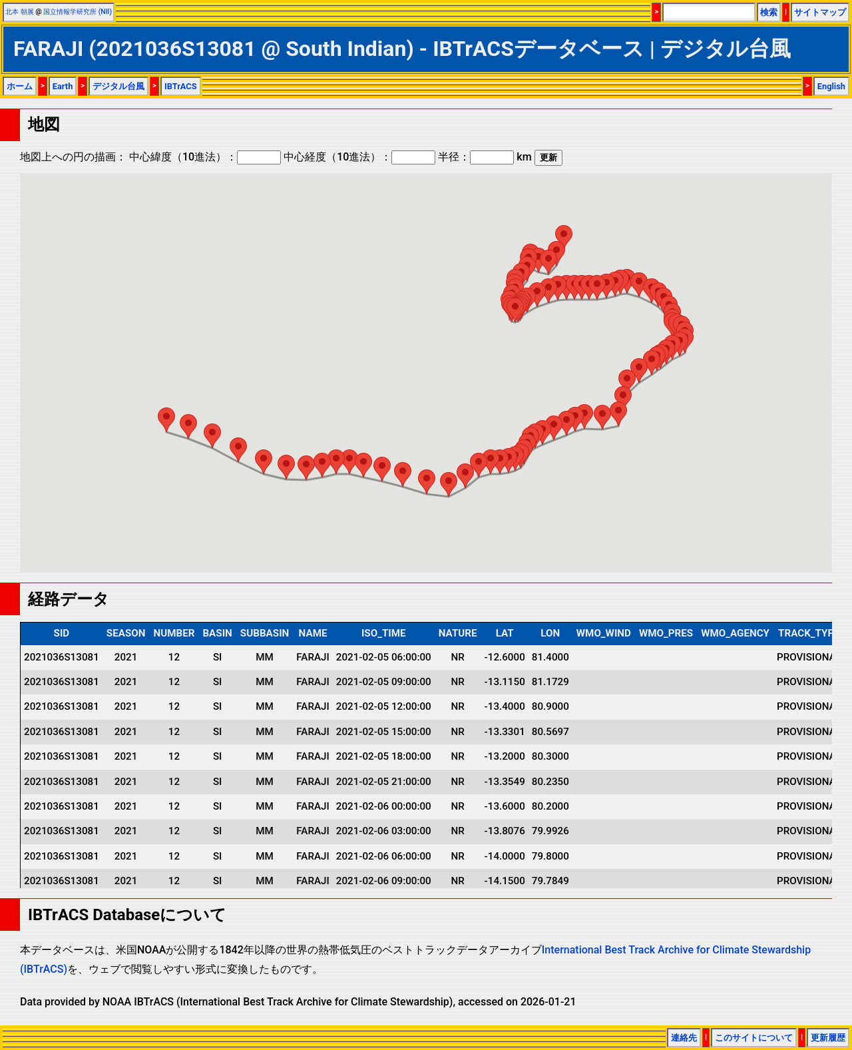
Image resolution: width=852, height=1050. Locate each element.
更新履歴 (828, 1038)
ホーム (20, 86)
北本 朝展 (19, 11)
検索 (768, 12)
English (831, 86)
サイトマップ (820, 12)
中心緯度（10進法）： (205, 156)
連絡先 (684, 1038)
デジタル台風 (118, 86)
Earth (63, 86)
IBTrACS (180, 86)
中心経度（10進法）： (359, 156)
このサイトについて (754, 1038)
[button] (563, 237)
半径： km (484, 156)
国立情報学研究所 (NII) (77, 11)
